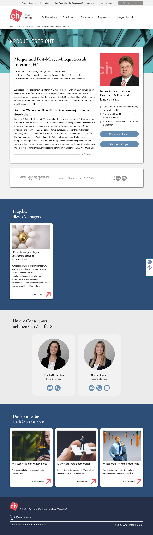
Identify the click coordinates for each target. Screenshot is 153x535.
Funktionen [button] (68, 17)
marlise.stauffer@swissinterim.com (92, 388)
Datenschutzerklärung (21, 524)
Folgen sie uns (20, 517)
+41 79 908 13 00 (99, 388)
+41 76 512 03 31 (58, 388)
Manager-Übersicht (125, 17)
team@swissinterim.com (150, 267)
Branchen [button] (85, 17)
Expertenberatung (29, 3)
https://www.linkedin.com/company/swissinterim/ (150, 273)
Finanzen (24, 26)
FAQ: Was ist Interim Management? (69, 3)
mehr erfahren (42, 293)
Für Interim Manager (131, 3)
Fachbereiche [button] (48, 17)
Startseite (14, 26)
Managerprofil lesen (119, 134)
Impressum (40, 524)
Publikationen (46, 3)
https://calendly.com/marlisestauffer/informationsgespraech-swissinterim (107, 388)
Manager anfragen (105, 3)
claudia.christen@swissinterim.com (50, 388)
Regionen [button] (102, 17)
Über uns (90, 3)
